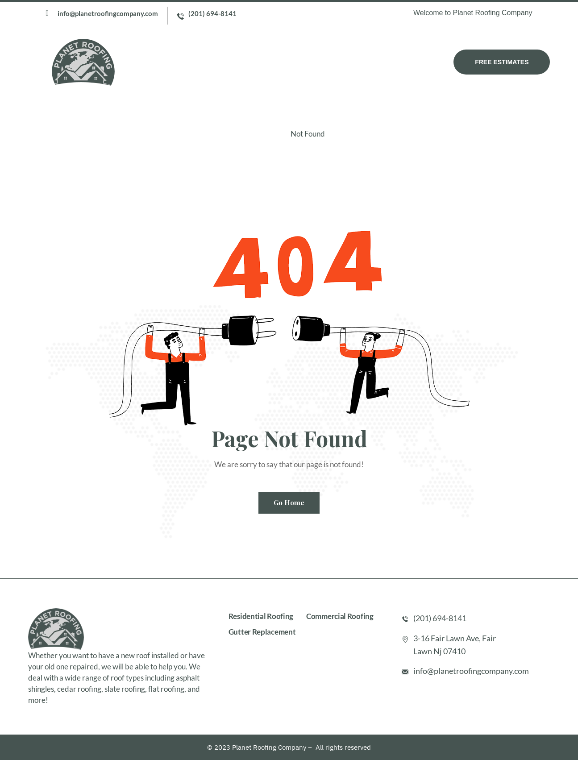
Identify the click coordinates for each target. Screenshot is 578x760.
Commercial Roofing (340, 616)
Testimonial (320, 62)
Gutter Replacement (262, 631)
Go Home (289, 502)
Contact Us (377, 62)
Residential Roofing (261, 616)
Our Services (261, 62)
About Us (208, 62)
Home (168, 62)
